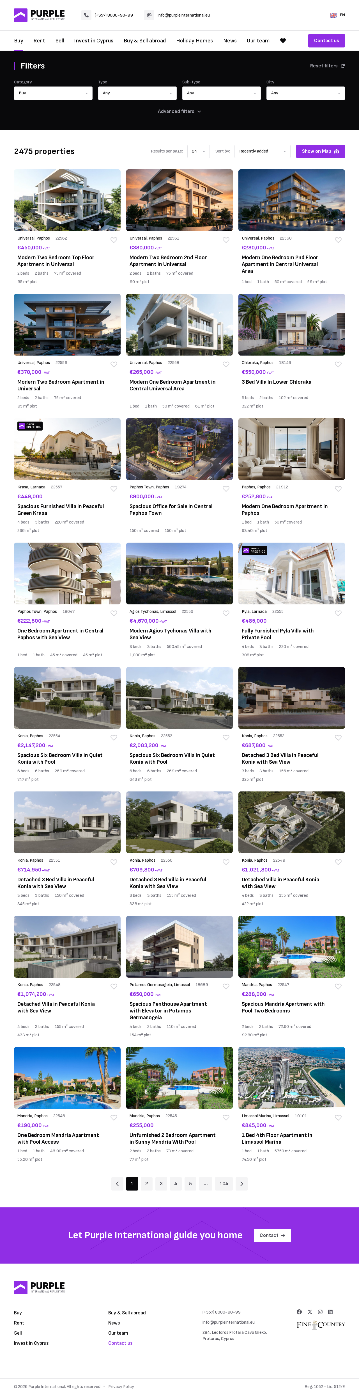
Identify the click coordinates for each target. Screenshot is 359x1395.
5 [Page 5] (190, 1184)
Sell (60, 40)
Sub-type (191, 82)
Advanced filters (179, 111)
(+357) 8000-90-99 (107, 15)
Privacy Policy (121, 1386)
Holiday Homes (194, 40)
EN (337, 15)
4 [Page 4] (175, 1184)
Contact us (326, 41)
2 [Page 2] (146, 1184)
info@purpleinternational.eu (177, 15)
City (270, 82)
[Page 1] (117, 1184)
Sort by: (222, 151)
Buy (18, 40)
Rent (39, 40)
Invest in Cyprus (93, 40)
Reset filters (327, 66)
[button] (53, 93)
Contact (272, 1235)
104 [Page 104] (224, 1184)
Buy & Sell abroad (145, 40)
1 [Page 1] (132, 1184)
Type (102, 82)
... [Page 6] (206, 1184)
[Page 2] (242, 1184)
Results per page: (167, 151)
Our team (258, 40)
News (230, 40)
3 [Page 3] (161, 1184)
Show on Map (320, 151)
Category (23, 82)
